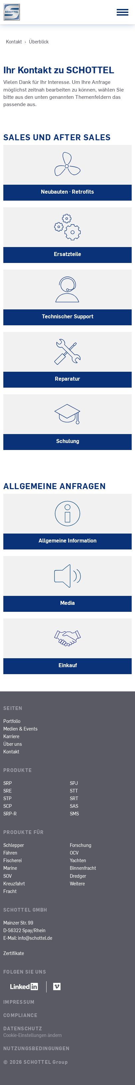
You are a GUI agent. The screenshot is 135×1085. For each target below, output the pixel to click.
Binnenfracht (83, 867)
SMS (74, 813)
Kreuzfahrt (14, 883)
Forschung (80, 845)
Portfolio (11, 721)
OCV (74, 852)
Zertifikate (13, 953)
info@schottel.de (35, 937)
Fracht (10, 891)
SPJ (74, 783)
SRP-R (10, 813)
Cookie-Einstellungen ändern (32, 1035)
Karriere (11, 736)
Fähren (10, 852)
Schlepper (13, 845)
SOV (7, 875)
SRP (7, 783)
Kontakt (11, 751)
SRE (7, 790)
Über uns (12, 743)
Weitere (77, 883)
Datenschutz (22, 1028)
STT (74, 790)
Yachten (78, 860)
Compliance (20, 1015)
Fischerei (12, 860)
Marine (10, 867)
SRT (74, 798)
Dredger (78, 875)
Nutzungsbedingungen (36, 1048)
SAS (74, 805)
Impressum (19, 1001)
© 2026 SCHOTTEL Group (35, 1061)
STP (7, 798)
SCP (7, 805)
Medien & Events (20, 728)
